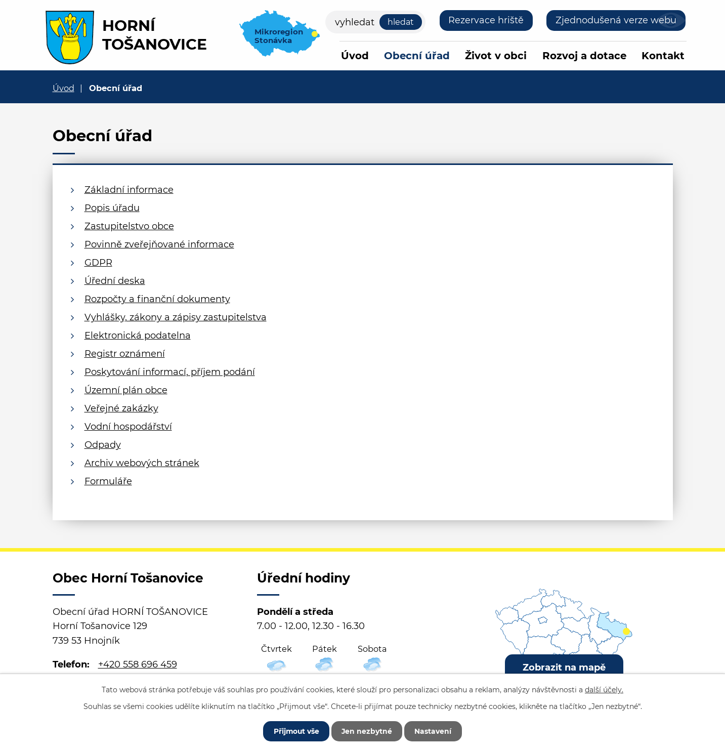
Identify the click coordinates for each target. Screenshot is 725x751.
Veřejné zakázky (121, 408)
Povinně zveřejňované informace (159, 244)
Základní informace (129, 189)
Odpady (102, 444)
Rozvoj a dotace (584, 56)
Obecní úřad (417, 56)
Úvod (355, 56)
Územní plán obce (125, 390)
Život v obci (496, 56)
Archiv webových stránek (141, 463)
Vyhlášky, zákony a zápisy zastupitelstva (175, 317)
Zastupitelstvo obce (129, 226)
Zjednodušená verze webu (616, 20)
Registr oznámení (124, 353)
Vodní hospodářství (128, 426)
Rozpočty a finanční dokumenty (157, 299)
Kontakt (663, 56)
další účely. (604, 689)
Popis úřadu (112, 208)
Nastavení (434, 730)
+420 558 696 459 (137, 664)
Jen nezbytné (367, 730)
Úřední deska (114, 280)
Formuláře (108, 481)
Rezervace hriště (486, 20)
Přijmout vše (295, 730)
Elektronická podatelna (137, 335)
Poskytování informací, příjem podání (169, 372)
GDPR (98, 262)
